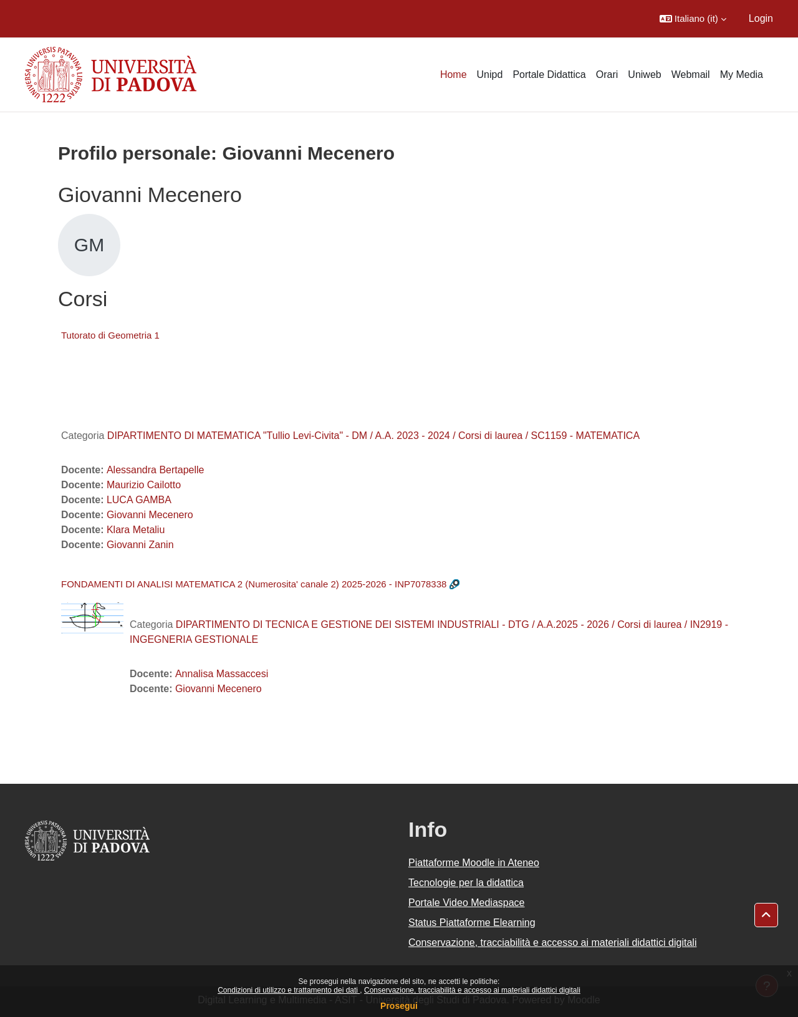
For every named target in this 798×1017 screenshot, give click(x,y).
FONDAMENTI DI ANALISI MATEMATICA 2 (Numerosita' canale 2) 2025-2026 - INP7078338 (253, 584)
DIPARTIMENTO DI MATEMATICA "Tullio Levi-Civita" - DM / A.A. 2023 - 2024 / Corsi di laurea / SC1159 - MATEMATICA (373, 435)
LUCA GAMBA (139, 499)
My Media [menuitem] (741, 74)
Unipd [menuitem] (490, 74)
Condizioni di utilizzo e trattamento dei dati (289, 990)
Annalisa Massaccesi (221, 673)
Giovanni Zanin (140, 544)
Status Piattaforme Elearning (472, 922)
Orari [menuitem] (607, 74)
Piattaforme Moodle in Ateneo (473, 862)
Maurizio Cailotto (144, 485)
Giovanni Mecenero (150, 514)
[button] (693, 18)
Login (761, 18)
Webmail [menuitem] (690, 74)
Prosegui (399, 1006)
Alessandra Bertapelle (155, 470)
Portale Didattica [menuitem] (548, 74)
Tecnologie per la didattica (466, 882)
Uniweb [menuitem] (644, 74)
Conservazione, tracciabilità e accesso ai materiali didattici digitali (472, 990)
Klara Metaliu (136, 529)
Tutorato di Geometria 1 (110, 335)
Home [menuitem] (453, 74)
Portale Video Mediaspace (466, 902)
